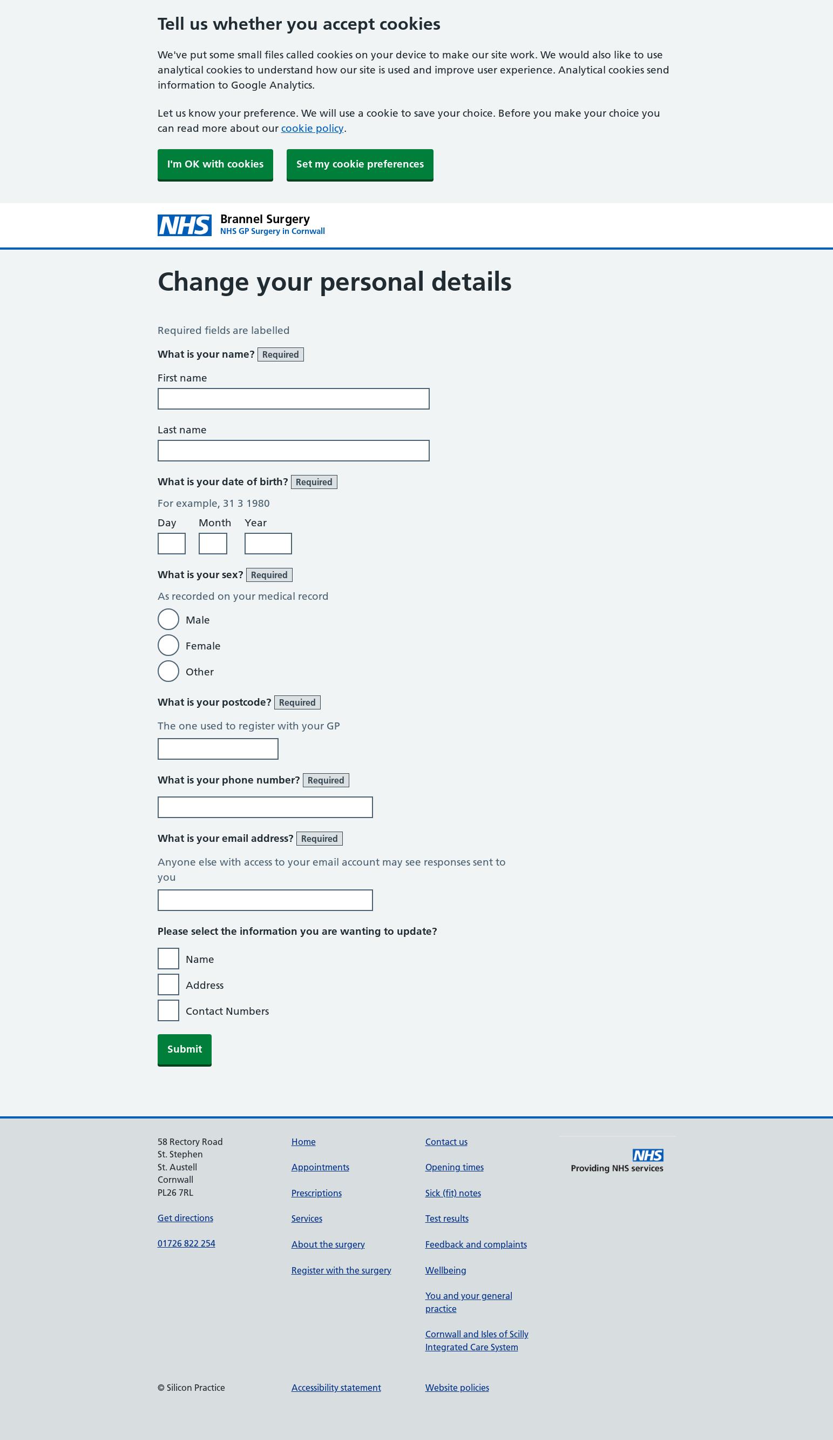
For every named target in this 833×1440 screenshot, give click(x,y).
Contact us (446, 1141)
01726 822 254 (186, 1243)
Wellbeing (445, 1270)
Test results (447, 1218)
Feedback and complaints (476, 1244)
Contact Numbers (227, 1011)
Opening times (454, 1167)
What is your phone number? (253, 780)
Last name (182, 430)
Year (256, 523)
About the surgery (328, 1244)
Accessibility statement (336, 1387)
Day (167, 523)
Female (203, 646)
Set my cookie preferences (360, 164)
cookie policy (312, 128)
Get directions (185, 1218)
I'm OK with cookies (215, 164)
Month (215, 523)
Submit (184, 1049)
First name (182, 378)
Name (200, 959)
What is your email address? (250, 839)
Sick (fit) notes (453, 1193)
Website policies (457, 1387)
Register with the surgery (341, 1270)
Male (198, 620)
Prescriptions (317, 1193)
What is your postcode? (239, 702)
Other (200, 672)
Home (304, 1141)
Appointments (320, 1167)
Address (205, 985)
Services (307, 1218)
